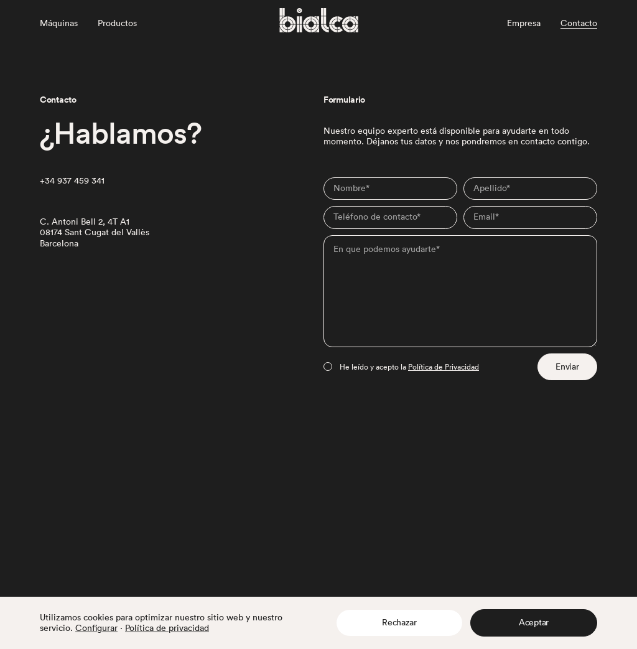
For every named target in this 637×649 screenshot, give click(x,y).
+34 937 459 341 (72, 180)
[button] (399, 623)
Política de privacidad (167, 627)
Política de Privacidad (443, 367)
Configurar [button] (96, 627)
